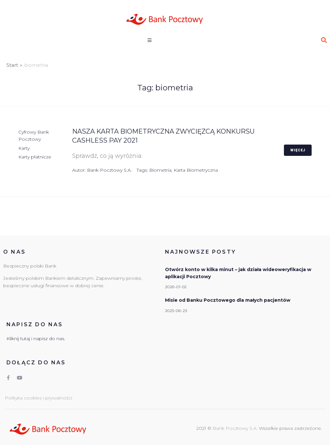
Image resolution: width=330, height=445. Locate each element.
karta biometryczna (196, 170)
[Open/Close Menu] (156, 40)
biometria (160, 170)
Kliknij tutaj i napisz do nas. (35, 338)
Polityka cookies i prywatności (38, 398)
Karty (24, 148)
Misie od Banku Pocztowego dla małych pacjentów (227, 300)
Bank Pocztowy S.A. (109, 170)
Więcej (297, 150)
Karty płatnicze (34, 157)
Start (12, 65)
